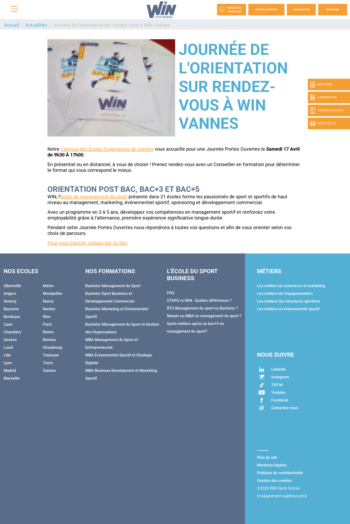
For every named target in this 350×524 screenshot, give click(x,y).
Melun (48, 286)
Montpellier (53, 293)
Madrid (10, 370)
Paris (47, 324)
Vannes (49, 370)
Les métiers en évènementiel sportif (288, 309)
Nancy (48, 301)
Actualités (36, 25)
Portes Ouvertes (266, 9)
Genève (10, 339)
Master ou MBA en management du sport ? (204, 316)
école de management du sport (93, 197)
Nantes (49, 309)
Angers (10, 293)
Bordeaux (12, 316)
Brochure (332, 9)
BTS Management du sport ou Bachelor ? (202, 308)
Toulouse (51, 355)
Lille (7, 355)
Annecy (10, 301)
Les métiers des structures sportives (288, 301)
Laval (8, 347)
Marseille (12, 378)
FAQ (170, 293)
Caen (8, 324)
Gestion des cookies (274, 480)
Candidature (301, 9)
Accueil (12, 25)
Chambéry (12, 332)
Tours (48, 363)
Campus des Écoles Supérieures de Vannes (107, 149)
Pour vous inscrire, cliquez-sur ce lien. (87, 243)
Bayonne (11, 309)
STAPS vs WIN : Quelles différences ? (199, 300)
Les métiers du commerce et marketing (291, 286)
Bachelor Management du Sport (112, 286)
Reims (48, 332)
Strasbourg (52, 347)
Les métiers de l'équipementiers (285, 293)
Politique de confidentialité (280, 473)
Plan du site (267, 457)
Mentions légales (272, 465)
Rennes (49, 339)
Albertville (12, 286)
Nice (47, 316)
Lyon (8, 363)
